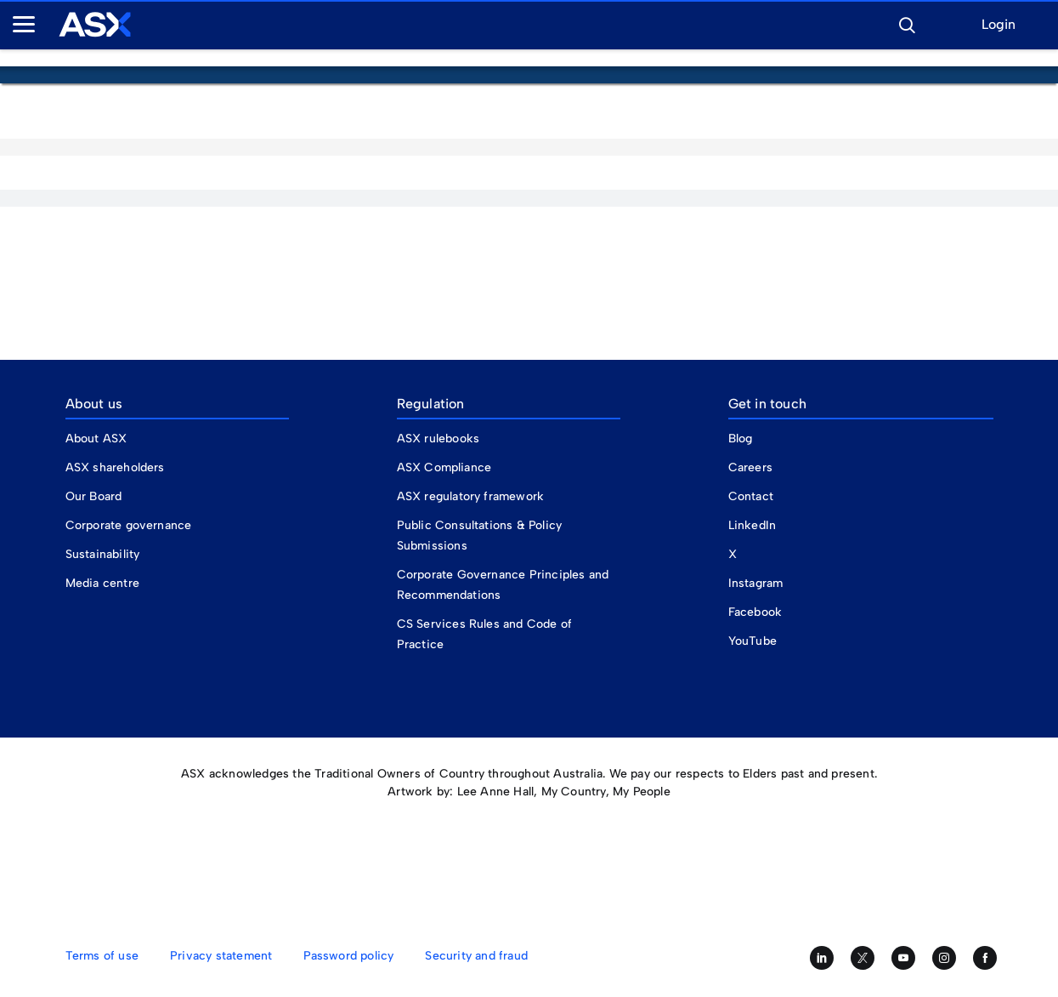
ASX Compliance (444, 467)
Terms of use (102, 956)
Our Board (93, 496)
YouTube (752, 641)
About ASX (96, 438)
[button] (907, 23)
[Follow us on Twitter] (862, 958)
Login (999, 25)
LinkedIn (752, 525)
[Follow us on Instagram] (944, 958)
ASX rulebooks (438, 438)
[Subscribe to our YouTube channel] (903, 958)
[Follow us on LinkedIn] (822, 958)
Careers (750, 467)
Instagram (756, 583)
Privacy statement (221, 956)
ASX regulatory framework (471, 496)
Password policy (348, 956)
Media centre (102, 583)
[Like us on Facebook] (985, 958)
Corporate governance (128, 525)
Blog (740, 438)
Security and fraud (476, 956)
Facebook (755, 612)
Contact (750, 496)
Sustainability (102, 554)
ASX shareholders (116, 467)
